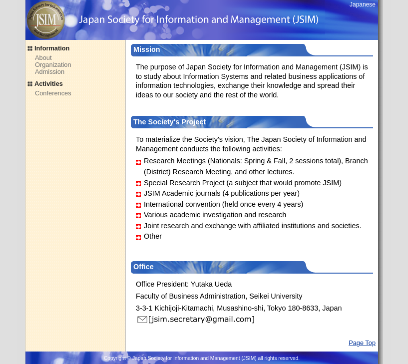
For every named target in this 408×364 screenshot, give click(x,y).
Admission (49, 71)
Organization (53, 64)
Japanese (363, 4)
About (43, 57)
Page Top (362, 343)
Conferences (53, 93)
